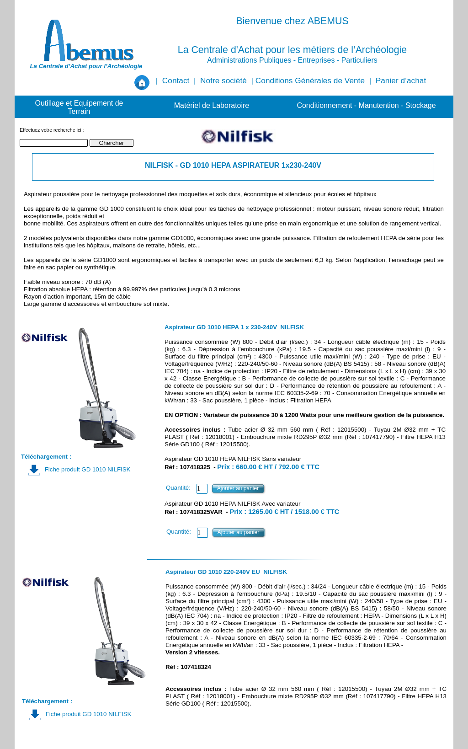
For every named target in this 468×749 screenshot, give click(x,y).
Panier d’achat (401, 80)
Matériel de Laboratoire (212, 105)
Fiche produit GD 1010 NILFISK (88, 469)
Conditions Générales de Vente (310, 80)
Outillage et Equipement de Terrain (79, 107)
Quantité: (178, 487)
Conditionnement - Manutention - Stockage (366, 105)
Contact (176, 80)
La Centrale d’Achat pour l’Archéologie (86, 66)
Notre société (223, 80)
